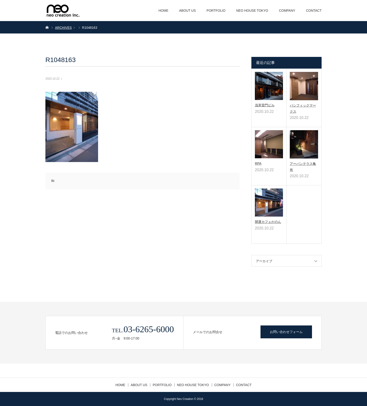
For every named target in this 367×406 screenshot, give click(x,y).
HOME (163, 10)
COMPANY (287, 10)
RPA (258, 163)
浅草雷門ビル (265, 105)
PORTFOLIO (216, 10)
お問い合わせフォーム (286, 332)
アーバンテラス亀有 (303, 166)
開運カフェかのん (268, 222)
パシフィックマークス (303, 108)
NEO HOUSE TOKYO (252, 10)
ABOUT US (187, 10)
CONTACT (314, 10)
